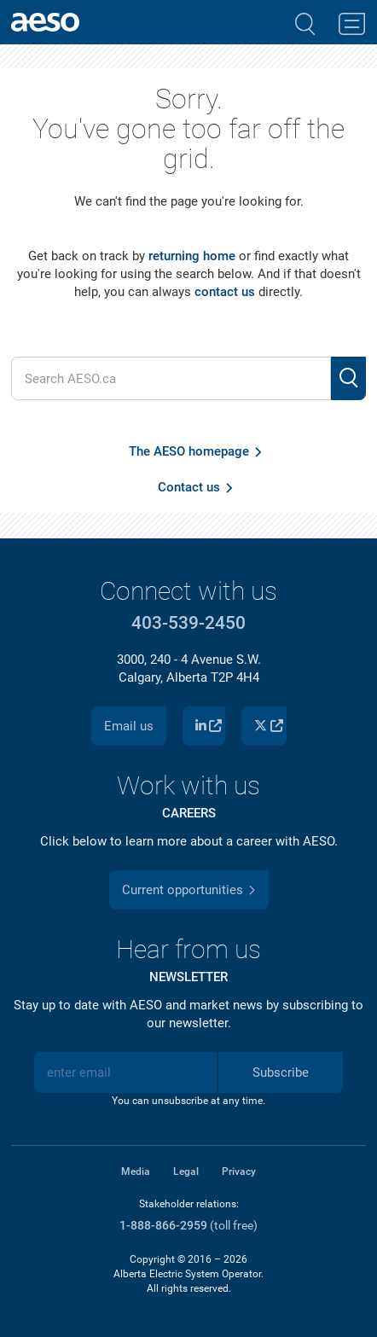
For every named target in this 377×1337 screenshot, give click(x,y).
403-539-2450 (188, 623)
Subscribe (280, 1072)
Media (135, 1171)
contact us (224, 291)
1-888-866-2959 (163, 1225)
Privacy (239, 1171)
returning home (191, 256)
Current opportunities (182, 890)
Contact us (189, 487)
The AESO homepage (189, 451)
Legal (186, 1171)
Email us (129, 726)
